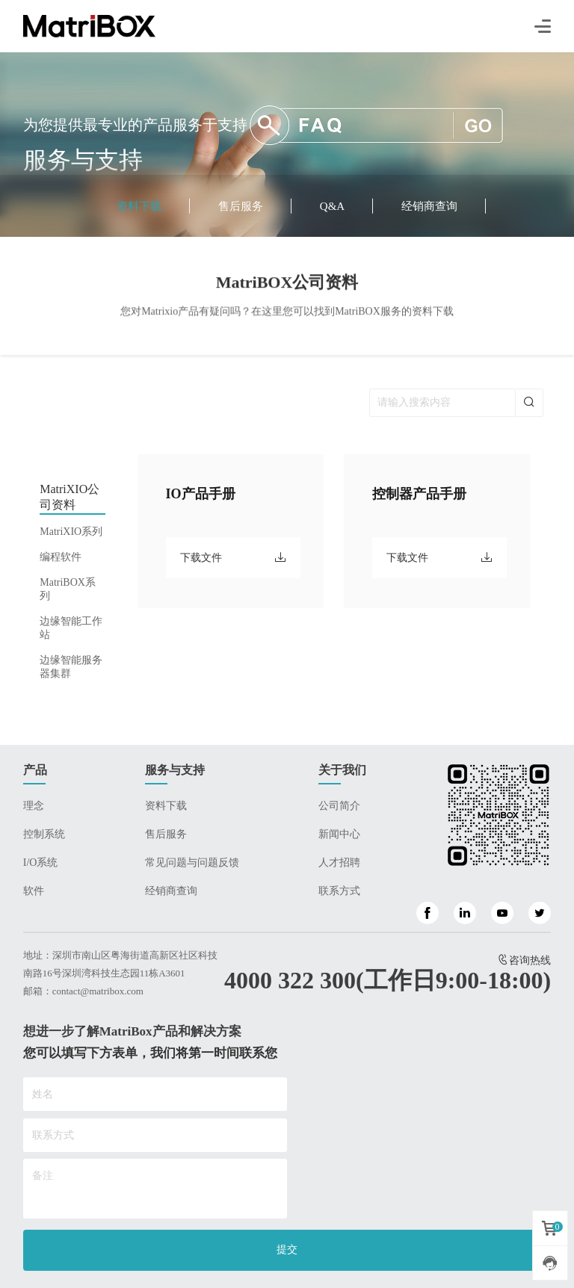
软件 (33, 891)
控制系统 (44, 834)
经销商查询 (429, 206)
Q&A (332, 206)
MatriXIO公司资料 (69, 497)
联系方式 (339, 891)
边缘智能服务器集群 (71, 666)
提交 (287, 1249)
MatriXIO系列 (71, 531)
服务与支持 (175, 770)
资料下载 (139, 206)
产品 (35, 770)
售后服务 (240, 206)
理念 (33, 805)
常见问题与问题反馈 (192, 862)
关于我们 (342, 770)
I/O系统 (40, 862)
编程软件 (60, 557)
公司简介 (339, 805)
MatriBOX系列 (68, 589)
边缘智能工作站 (71, 628)
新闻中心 (339, 834)
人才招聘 (339, 862)
